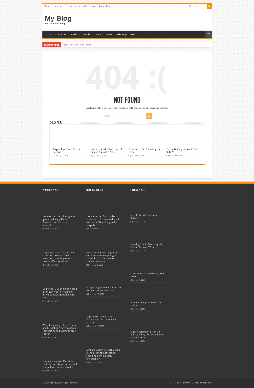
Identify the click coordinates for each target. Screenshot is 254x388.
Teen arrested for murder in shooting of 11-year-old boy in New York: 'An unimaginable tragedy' (103, 221)
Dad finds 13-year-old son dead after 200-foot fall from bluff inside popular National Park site (59, 293)
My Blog (58, 18)
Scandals (87, 34)
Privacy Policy (105, 6)
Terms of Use (74, 6)
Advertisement (89, 6)
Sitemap (208, 383)
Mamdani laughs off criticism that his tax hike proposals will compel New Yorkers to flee (59, 364)
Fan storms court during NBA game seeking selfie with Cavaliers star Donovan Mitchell (58, 221)
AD (188, 383)
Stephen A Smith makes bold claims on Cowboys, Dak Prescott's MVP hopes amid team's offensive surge (58, 257)
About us (48, 6)
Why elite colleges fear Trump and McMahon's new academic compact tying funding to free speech (59, 329)
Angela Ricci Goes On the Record (76, 45)
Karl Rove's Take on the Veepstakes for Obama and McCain (101, 319)
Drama (98, 34)
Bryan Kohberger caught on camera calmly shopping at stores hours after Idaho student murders (102, 257)
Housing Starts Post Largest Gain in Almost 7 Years (106, 150)
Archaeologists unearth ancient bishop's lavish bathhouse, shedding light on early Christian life (103, 354)
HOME (48, 34)
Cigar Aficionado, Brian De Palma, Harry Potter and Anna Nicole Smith (147, 334)
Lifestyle (108, 34)
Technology (121, 34)
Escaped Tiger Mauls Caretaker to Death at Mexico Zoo (103, 289)
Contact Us (60, 6)
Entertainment (61, 34)
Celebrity (75, 34)
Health (133, 34)
